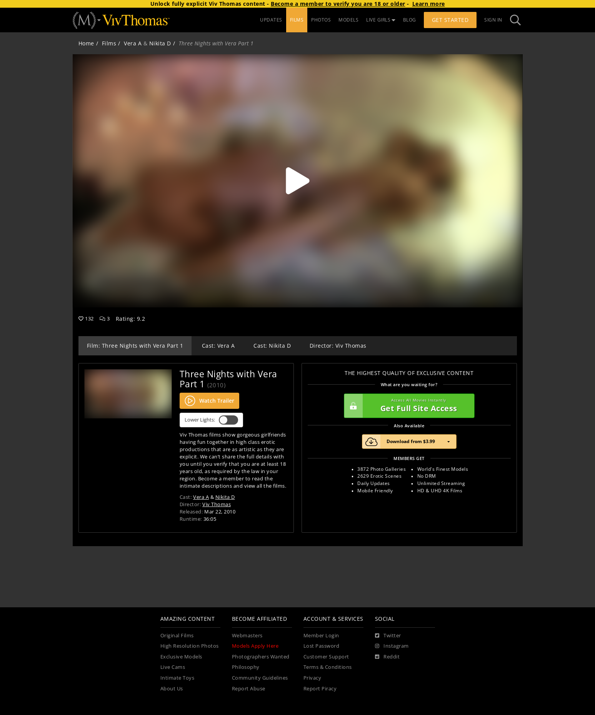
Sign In (493, 20)
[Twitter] (388, 635)
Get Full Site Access (407, 406)
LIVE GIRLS (380, 20)
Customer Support (326, 656)
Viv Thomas (216, 504)
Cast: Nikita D (272, 345)
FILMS (297, 20)
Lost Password (321, 646)
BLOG (409, 20)
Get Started (450, 19)
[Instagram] (392, 646)
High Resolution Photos (189, 646)
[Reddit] (387, 656)
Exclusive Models (181, 656)
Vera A (133, 43)
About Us (171, 688)
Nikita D (160, 43)
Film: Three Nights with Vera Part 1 (135, 345)
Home (86, 43)
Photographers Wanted (261, 656)
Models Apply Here (255, 646)
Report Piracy (320, 688)
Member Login (321, 635)
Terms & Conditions (327, 667)
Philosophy (246, 667)
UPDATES (271, 20)
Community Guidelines (260, 678)
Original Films (177, 635)
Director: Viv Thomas (338, 345)
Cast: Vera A (218, 345)
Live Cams (172, 667)
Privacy (312, 678)
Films (109, 43)
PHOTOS (321, 20)
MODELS (348, 20)
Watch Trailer (209, 400)
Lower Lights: (211, 420)
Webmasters (247, 635)
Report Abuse (248, 688)
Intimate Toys (177, 678)
